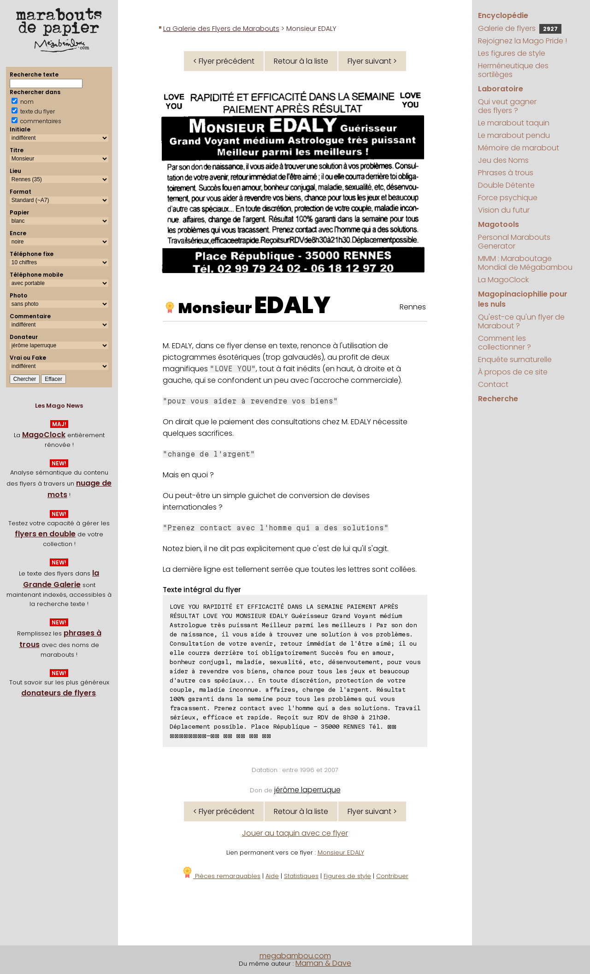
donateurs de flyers (58, 693)
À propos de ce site (513, 372)
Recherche (498, 398)
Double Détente (506, 185)
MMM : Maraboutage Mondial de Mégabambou (525, 263)
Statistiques (301, 876)
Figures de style (347, 876)
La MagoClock (503, 279)
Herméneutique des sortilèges (513, 70)
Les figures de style (511, 53)
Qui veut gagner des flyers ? (507, 106)
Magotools (498, 224)
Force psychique (507, 197)
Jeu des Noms (503, 160)
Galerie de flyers (519, 28)
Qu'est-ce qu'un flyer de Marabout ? (521, 321)
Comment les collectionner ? (504, 342)
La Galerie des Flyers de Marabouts (221, 28)
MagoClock (43, 434)
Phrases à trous (505, 172)
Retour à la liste (301, 61)
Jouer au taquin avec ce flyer (295, 833)
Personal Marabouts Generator (514, 241)
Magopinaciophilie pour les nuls (522, 299)
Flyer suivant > (372, 61)
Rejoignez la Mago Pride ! (522, 41)
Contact (493, 384)
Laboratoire (500, 88)
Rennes (413, 307)
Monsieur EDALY (341, 852)
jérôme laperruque (307, 789)
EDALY (292, 305)
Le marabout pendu (514, 135)
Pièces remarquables (221, 876)
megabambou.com (295, 955)
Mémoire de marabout (518, 148)
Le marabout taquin (513, 123)
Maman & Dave (323, 963)
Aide (272, 876)
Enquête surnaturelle (515, 359)
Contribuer (392, 876)
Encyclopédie (503, 15)
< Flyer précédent (223, 61)
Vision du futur (504, 210)
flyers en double (45, 534)
